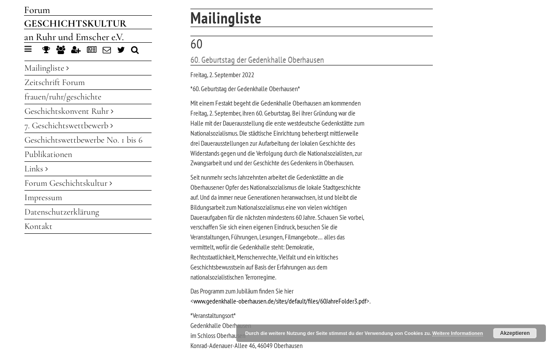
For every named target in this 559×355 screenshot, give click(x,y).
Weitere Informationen (457, 333)
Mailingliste (46, 68)
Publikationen (48, 154)
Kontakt (38, 226)
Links (36, 169)
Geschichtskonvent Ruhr (69, 111)
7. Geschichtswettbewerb (68, 125)
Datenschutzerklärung (61, 212)
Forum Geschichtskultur (68, 183)
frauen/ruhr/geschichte (62, 97)
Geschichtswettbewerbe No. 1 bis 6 (83, 140)
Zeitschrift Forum (54, 82)
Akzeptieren (515, 333)
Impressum (43, 197)
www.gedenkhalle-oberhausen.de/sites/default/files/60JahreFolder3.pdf (279, 301)
